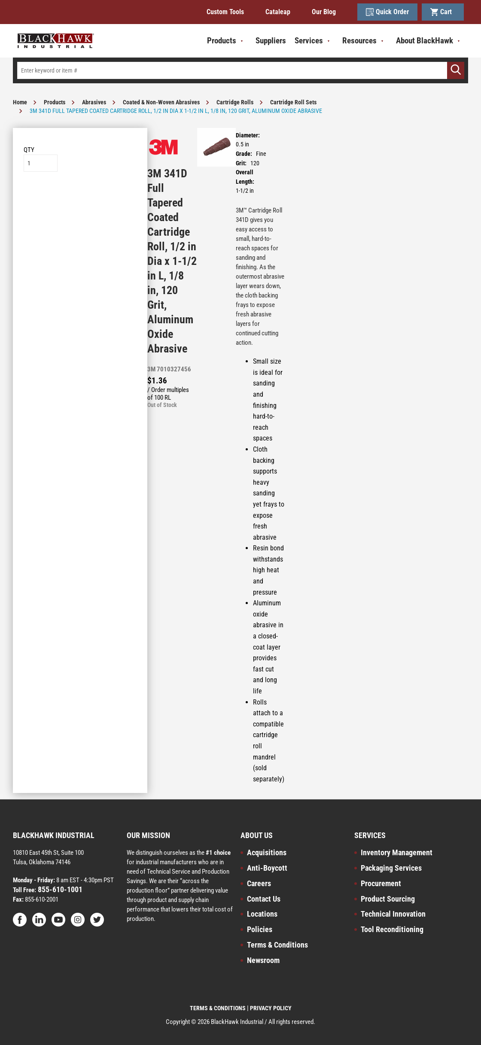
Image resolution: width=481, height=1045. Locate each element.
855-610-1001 (59, 889)
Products (54, 102)
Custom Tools (225, 12)
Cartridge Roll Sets (293, 102)
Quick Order (387, 12)
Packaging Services (391, 867)
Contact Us (263, 898)
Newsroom (263, 960)
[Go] (455, 70)
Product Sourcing (388, 898)
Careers (259, 883)
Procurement (381, 883)
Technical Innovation (393, 913)
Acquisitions (266, 852)
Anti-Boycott (267, 867)
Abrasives (94, 102)
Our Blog (324, 12)
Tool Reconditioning (392, 929)
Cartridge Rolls (234, 102)
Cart (442, 12)
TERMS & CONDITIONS (218, 1008)
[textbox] (240, 70)
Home (20, 102)
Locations (262, 913)
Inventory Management (396, 852)
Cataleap (277, 12)
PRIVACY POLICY (271, 1008)
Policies (259, 929)
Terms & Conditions (277, 944)
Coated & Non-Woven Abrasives (161, 102)
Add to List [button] (80, 198)
